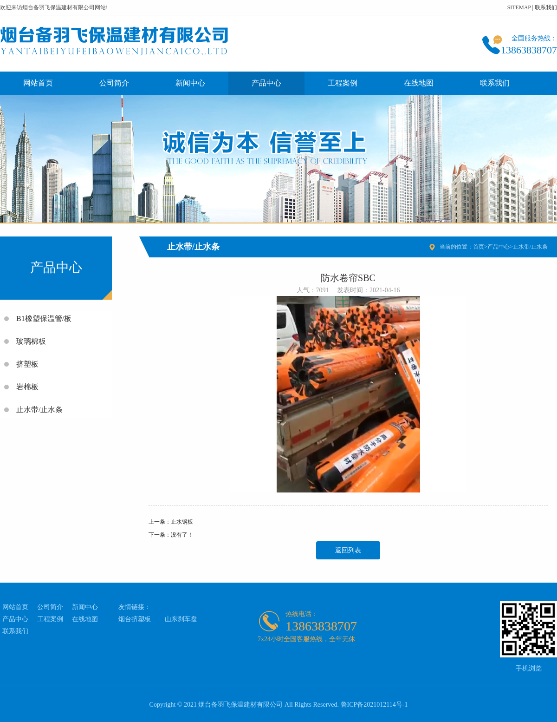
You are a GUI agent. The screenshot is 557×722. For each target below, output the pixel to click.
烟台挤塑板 (134, 619)
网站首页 (38, 83)
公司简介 (114, 83)
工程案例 (342, 83)
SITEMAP (519, 7)
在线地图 (419, 83)
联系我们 (546, 7)
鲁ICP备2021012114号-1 (374, 704)
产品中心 (266, 83)
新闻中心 (190, 83)
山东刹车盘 (181, 619)
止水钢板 (182, 522)
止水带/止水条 (530, 246)
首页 (478, 246)
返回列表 (348, 550)
